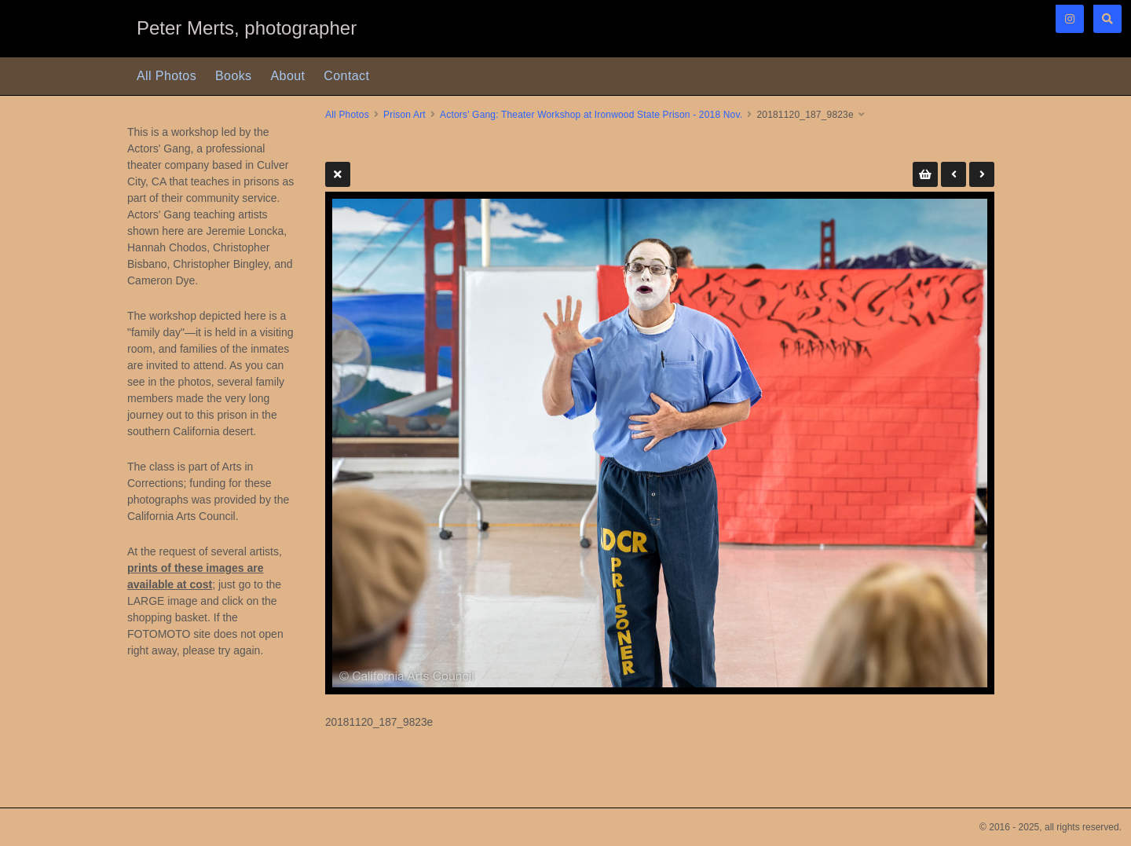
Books (233, 75)
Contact (346, 75)
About (288, 75)
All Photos (166, 75)
